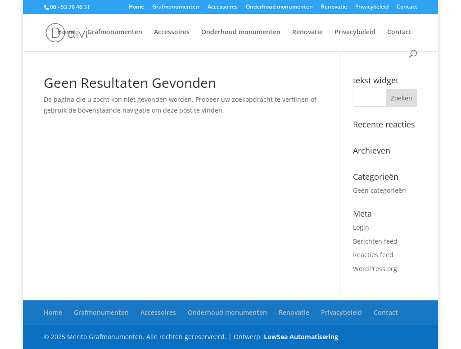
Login (361, 227)
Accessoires (223, 7)
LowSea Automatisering (301, 336)
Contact (407, 7)
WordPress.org (375, 268)
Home (136, 7)
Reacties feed (373, 254)
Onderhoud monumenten (279, 7)
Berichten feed (375, 241)
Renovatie (334, 7)
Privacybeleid (372, 7)
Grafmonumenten (175, 7)
